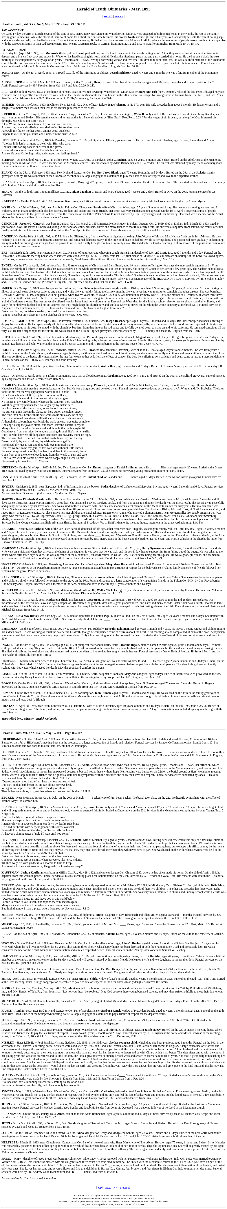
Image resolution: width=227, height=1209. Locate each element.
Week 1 (108, 16)
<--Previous (123, 1187)
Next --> (110, 1187)
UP (3, 724)
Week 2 (118, 16)
